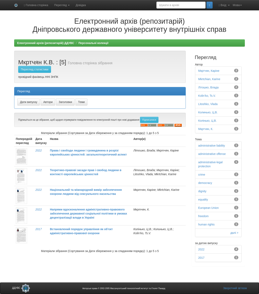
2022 (38, 150)
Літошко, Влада (208, 87)
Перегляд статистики (34, 69)
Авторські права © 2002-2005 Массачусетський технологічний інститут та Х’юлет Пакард (123, 288)
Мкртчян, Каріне (208, 70)
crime (201, 174)
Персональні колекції (93, 43)
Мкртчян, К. (205, 129)
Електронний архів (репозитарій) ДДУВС (45, 43)
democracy (205, 183)
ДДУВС (21, 287)
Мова (237, 5)
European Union (208, 207)
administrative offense (212, 154)
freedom (203, 216)
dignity (202, 191)
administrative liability (211, 145)
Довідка (81, 5)
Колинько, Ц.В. (208, 112)
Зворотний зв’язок (235, 288)
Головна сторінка (36, 5)
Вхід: (224, 5)
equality (203, 199)
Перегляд (62, 5)
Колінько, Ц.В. (207, 120)
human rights (206, 224)
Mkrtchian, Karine (209, 79)
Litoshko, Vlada (208, 104)
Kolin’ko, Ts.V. (207, 95)
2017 (38, 229)
